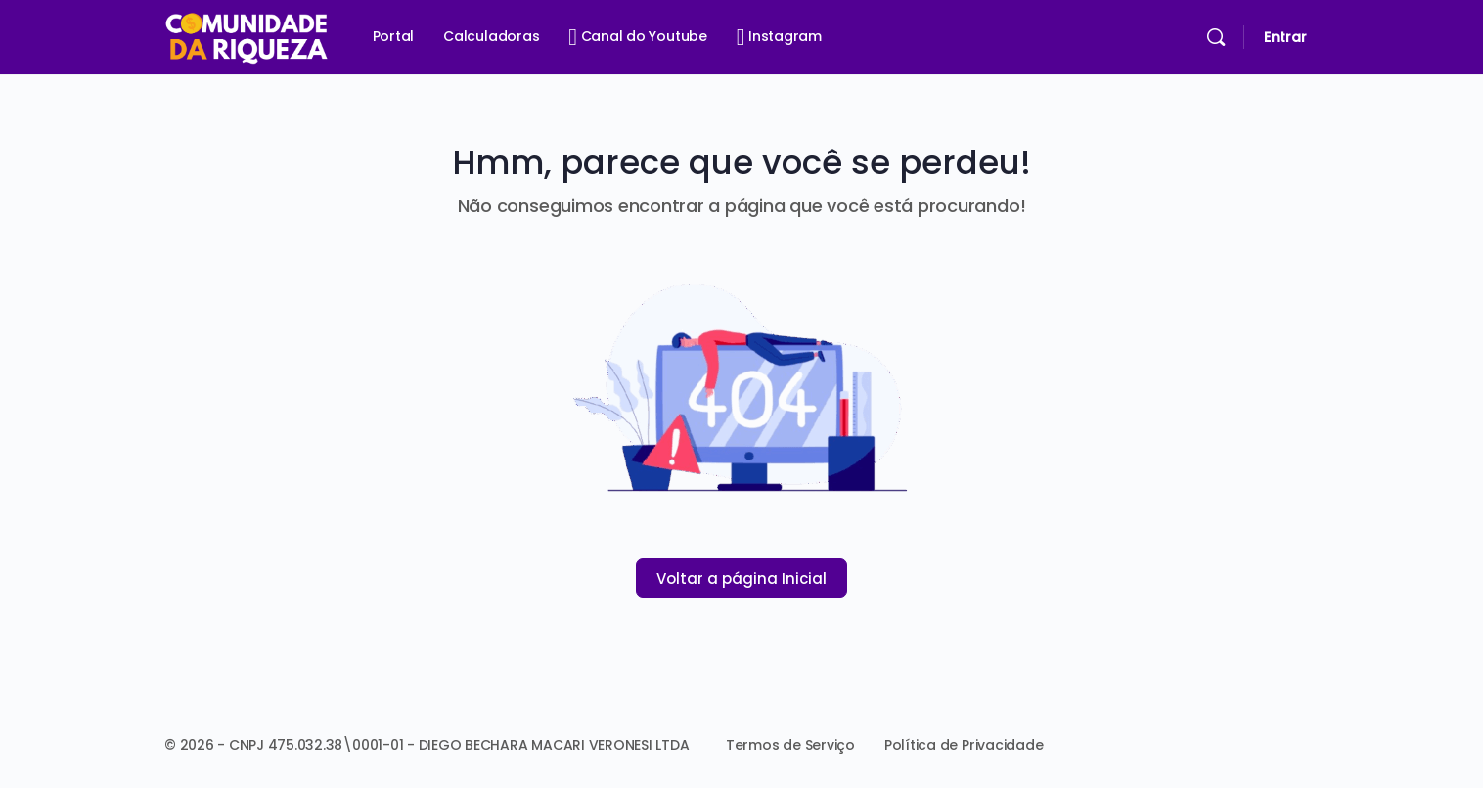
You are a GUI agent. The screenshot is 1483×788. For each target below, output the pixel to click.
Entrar (1285, 37)
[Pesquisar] (1216, 37)
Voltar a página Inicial (741, 578)
